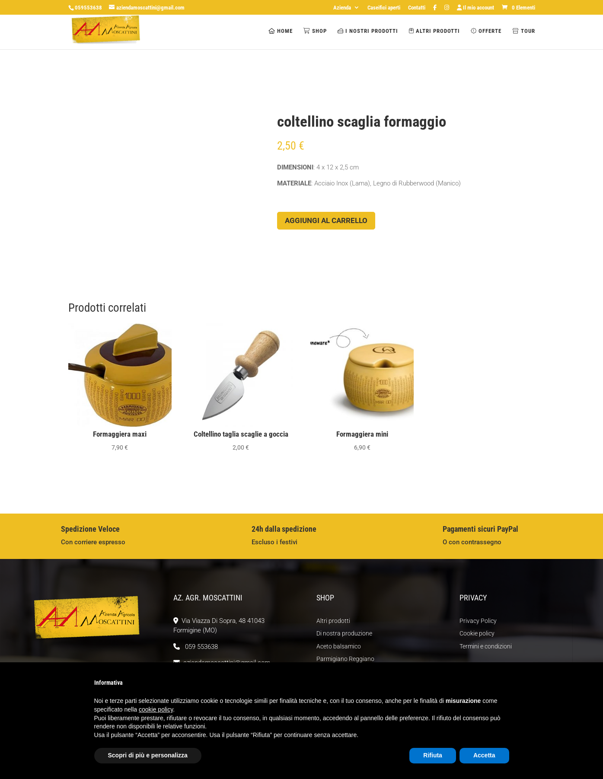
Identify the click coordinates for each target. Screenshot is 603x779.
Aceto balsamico (338, 646)
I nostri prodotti (368, 31)
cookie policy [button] (156, 709)
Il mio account (475, 8)
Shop (315, 31)
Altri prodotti (434, 31)
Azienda (342, 8)
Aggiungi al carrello (326, 220)
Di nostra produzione (344, 633)
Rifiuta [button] (432, 755)
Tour (523, 31)
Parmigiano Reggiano (345, 658)
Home (280, 31)
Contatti (416, 8)
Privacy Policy (478, 620)
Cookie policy (477, 633)
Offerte (486, 31)
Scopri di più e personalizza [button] (148, 755)
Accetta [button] (484, 755)
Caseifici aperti (383, 8)
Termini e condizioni (485, 646)
